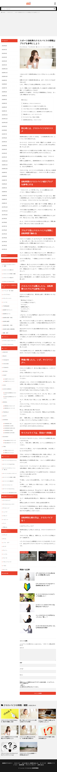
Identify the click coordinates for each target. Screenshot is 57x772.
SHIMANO (5, 419)
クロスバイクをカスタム (8, 281)
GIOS (4, 385)
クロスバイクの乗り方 (8, 270)
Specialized (5, 436)
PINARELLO (6, 412)
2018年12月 (4, 161)
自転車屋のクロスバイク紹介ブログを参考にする (33, 106)
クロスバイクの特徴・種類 (48, 46)
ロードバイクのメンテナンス (10, 473)
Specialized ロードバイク (10, 442)
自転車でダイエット (7, 309)
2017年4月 (4, 237)
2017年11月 (4, 210)
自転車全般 (5, 573)
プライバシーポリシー (31, 764)
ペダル (4, 565)
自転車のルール (6, 313)
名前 (21, 662)
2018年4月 (4, 191)
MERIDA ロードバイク (10, 408)
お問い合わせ (40, 764)
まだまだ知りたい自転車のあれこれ (9, 286)
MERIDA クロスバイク (10, 405)
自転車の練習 (6, 321)
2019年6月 (4, 138)
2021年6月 (4, 45)
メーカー (5, 348)
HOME (3, 12)
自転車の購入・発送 (7, 325)
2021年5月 (4, 49)
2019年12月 (4, 114)
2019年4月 (4, 145)
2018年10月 (4, 168)
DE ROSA (5, 371)
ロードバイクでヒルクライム (10, 460)
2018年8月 (4, 176)
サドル (4, 538)
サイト (21, 674)
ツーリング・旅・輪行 (8, 290)
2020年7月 (4, 88)
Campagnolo (6, 359)
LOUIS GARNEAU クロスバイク (9, 393)
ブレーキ (5, 558)
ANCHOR (5, 352)
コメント (22, 647)
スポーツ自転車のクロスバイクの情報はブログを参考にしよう (27, 12)
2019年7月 (4, 134)
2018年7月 (4, 180)
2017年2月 (4, 245)
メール (21, 668)
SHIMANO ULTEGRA (9, 432)
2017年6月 (4, 230)
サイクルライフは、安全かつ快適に (30, 117)
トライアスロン (6, 294)
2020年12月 (4, 68)
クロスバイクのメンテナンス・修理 (9, 265)
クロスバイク (10, 12)
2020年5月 (4, 95)
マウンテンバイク (7, 298)
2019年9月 (4, 126)
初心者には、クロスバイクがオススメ (31, 103)
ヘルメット (5, 519)
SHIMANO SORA (9, 430)
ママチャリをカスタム (8, 344)
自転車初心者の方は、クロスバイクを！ (31, 120)
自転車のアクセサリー (8, 496)
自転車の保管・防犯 (7, 317)
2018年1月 (4, 203)
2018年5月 (4, 187)
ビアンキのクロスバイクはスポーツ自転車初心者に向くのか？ (45, 584)
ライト (4, 523)
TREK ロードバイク (9, 452)
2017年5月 (4, 234)
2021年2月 (4, 61)
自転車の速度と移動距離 (8, 329)
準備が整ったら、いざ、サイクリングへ (31, 114)
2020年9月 (4, 80)
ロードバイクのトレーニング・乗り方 (9, 468)
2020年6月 (4, 91)
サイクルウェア (6, 500)
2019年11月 (4, 118)
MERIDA (5, 402)
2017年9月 (4, 218)
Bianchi (4, 356)
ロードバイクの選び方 (8, 481)
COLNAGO (5, 367)
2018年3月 (4, 195)
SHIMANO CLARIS (9, 425)
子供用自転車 (6, 306)
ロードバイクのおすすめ (8, 464)
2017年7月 (4, 226)
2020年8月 (4, 84)
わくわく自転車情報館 (33, 768)
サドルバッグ (6, 508)
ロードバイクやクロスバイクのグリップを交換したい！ (45, 595)
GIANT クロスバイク (9, 379)
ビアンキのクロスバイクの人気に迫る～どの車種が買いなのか (45, 574)
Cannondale (6, 363)
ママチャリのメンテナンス (9, 340)
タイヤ (4, 546)
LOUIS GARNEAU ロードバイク (9, 397)
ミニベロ (5, 302)
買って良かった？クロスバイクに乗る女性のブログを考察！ (28, 721)
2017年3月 (4, 241)
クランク (5, 534)
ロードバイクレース (7, 485)
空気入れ (5, 527)
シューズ (5, 511)
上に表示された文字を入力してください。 (29, 686)
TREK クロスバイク (9, 450)
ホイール (5, 569)
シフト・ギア (6, 542)
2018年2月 (4, 199)
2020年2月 (4, 107)
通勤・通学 (5, 333)
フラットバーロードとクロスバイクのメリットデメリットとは (9, 754)
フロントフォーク (7, 561)
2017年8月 (4, 222)
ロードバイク (6, 456)
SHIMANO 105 (8, 423)
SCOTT (5, 415)
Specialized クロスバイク (10, 440)
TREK (4, 446)
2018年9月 (4, 172)
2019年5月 (4, 141)
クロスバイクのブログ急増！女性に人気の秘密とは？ (46, 737)
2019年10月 (4, 122)
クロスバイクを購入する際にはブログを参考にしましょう (46, 721)
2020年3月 (4, 103)
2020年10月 (4, 76)
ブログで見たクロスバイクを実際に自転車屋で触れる (34, 109)
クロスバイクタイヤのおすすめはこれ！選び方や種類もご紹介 (9, 721)
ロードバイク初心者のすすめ (10, 492)
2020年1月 (4, 111)
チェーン (5, 550)
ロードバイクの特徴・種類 (9, 477)
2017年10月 (4, 214)
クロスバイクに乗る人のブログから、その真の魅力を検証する (27, 737)
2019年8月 (4, 130)
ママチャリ (5, 336)
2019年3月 (4, 149)
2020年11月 (4, 72)
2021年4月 (4, 53)
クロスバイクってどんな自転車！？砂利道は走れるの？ (28, 754)
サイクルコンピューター (8, 504)
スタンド (5, 515)
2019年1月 (4, 157)
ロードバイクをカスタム (8, 488)
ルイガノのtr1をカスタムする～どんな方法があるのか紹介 (45, 626)
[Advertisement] (28, 24)
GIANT (4, 375)
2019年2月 (4, 153)
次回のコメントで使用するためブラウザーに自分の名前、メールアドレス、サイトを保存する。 (37, 683)
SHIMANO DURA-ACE (10, 428)
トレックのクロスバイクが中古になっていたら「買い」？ (45, 616)
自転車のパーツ (6, 531)
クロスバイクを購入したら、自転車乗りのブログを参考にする (36, 112)
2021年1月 (4, 65)
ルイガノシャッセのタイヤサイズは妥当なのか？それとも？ (45, 605)
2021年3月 (4, 57)
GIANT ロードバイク (9, 381)
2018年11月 (4, 164)
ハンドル (5, 554)
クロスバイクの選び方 (8, 277)
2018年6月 (4, 184)
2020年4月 (4, 99)
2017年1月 (4, 249)
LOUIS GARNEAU (7, 389)
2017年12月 (4, 207)
